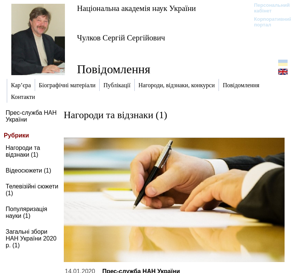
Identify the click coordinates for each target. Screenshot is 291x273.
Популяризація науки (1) (26, 212)
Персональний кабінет (268, 8)
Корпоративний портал (268, 22)
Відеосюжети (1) (28, 170)
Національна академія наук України (136, 8)
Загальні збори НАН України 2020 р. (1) (31, 238)
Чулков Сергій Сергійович (121, 37)
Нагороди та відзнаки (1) (23, 151)
